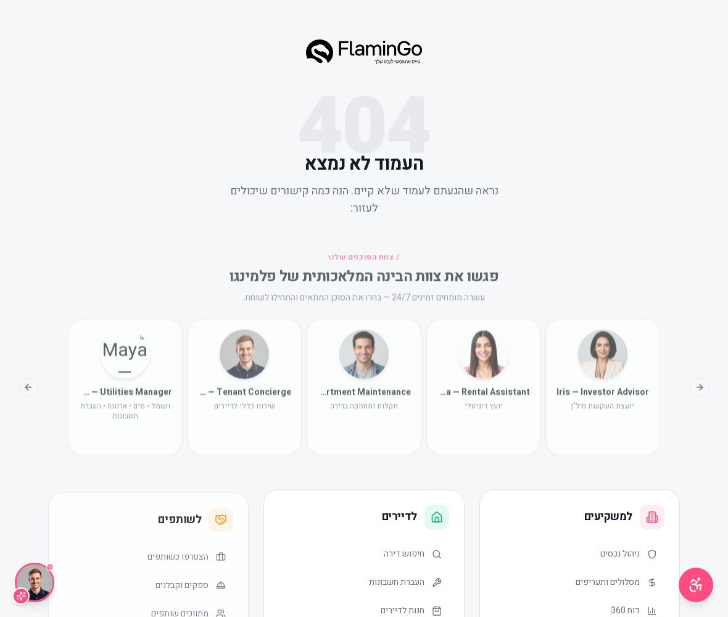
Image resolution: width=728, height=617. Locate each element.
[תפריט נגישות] (696, 585)
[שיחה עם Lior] (34, 582)
